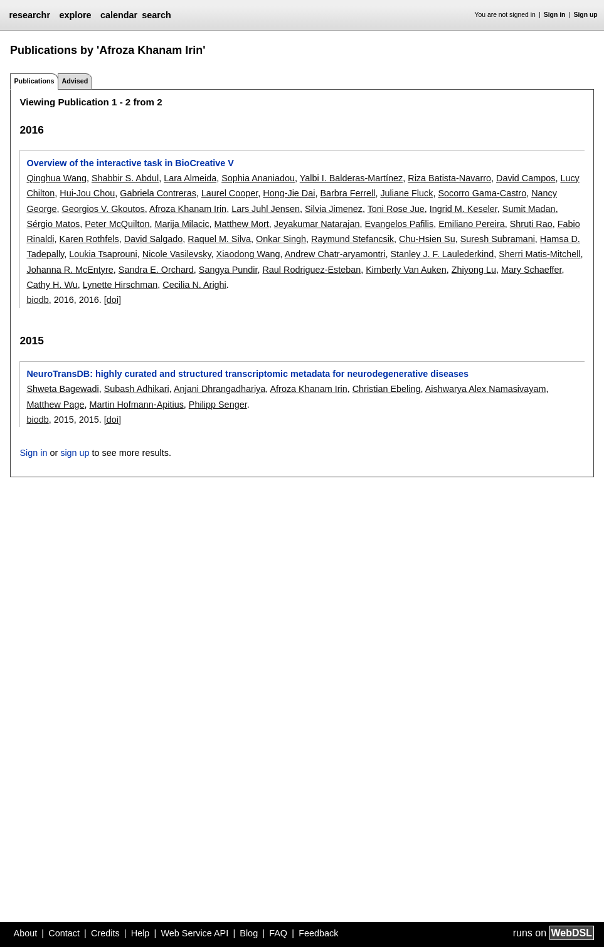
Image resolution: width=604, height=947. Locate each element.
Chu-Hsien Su (427, 239)
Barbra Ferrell (347, 193)
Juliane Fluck (406, 193)
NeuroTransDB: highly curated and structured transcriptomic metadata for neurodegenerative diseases (247, 374)
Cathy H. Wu (51, 285)
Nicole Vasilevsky (176, 254)
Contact (64, 933)
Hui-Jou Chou (87, 193)
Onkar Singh (281, 239)
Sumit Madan (529, 209)
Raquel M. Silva (219, 239)
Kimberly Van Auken (406, 270)
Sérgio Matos (53, 224)
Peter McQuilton (117, 224)
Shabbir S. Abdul (125, 178)
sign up (74, 453)
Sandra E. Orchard (156, 270)
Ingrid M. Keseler (463, 209)
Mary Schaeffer (531, 270)
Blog (249, 933)
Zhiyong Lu (474, 270)
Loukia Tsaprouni (103, 254)
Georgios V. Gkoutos (102, 209)
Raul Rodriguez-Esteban (311, 270)
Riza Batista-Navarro (449, 178)
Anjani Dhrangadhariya (219, 389)
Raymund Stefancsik (352, 239)
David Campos (525, 178)
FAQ (278, 933)
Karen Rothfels (89, 239)
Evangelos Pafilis (399, 224)
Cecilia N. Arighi (194, 285)
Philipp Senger (218, 404)
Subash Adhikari (136, 389)
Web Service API (194, 933)
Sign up (586, 14)
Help (140, 933)
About (26, 933)
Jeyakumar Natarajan (317, 224)
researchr (29, 15)
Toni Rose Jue (396, 209)
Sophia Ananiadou (258, 178)
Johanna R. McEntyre (69, 270)
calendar (118, 15)
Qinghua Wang (56, 178)
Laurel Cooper (229, 193)
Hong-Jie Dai (289, 193)
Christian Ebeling (386, 389)
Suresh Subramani (497, 239)
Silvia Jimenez (334, 209)
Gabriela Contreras (158, 193)
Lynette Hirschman (120, 285)
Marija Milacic (181, 224)
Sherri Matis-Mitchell (539, 254)
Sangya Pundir (228, 270)
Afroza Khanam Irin (187, 209)
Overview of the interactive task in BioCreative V (129, 163)
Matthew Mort (242, 224)
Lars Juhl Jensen (265, 209)
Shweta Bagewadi (62, 389)
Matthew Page (55, 404)
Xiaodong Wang (248, 254)
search (156, 15)
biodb (37, 300)
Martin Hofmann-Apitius (136, 404)
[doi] (112, 300)
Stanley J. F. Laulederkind (442, 254)
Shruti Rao (531, 224)
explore (75, 15)
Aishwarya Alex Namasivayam (485, 389)
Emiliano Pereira (471, 224)
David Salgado (153, 239)
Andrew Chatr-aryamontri (335, 254)
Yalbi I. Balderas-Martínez (351, 178)
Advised (74, 81)
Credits (105, 933)
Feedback (318, 933)
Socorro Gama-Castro (482, 193)
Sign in (555, 14)
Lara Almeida (190, 178)
